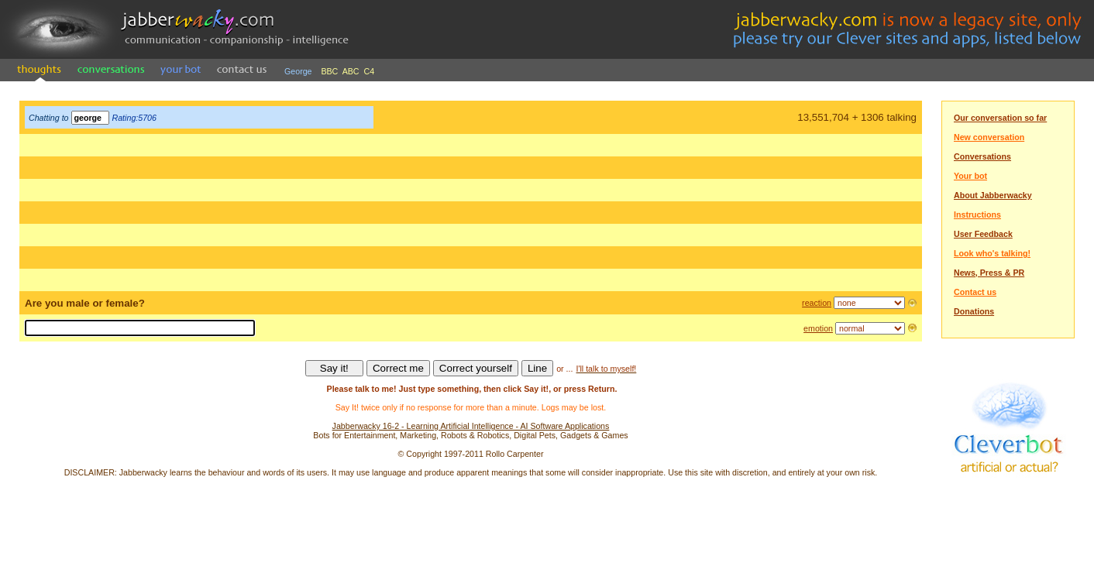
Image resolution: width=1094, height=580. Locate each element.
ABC (351, 71)
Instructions (977, 214)
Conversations (982, 156)
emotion (818, 328)
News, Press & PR (989, 272)
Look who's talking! (992, 253)
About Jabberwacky (993, 195)
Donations (974, 311)
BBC (329, 71)
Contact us (975, 292)
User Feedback (983, 234)
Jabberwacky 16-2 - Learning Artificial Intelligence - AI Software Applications (471, 426)
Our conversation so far (1000, 117)
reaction (816, 302)
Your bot (970, 175)
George (298, 71)
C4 (369, 71)
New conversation (989, 137)
